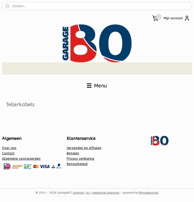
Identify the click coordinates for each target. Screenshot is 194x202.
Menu (97, 86)
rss (88, 192)
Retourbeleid (77, 164)
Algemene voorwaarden (21, 158)
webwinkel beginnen (105, 192)
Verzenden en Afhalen (84, 148)
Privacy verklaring (80, 158)
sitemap (78, 192)
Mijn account (177, 18)
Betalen (73, 153)
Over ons (9, 148)
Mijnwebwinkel (148, 192)
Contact (8, 153)
